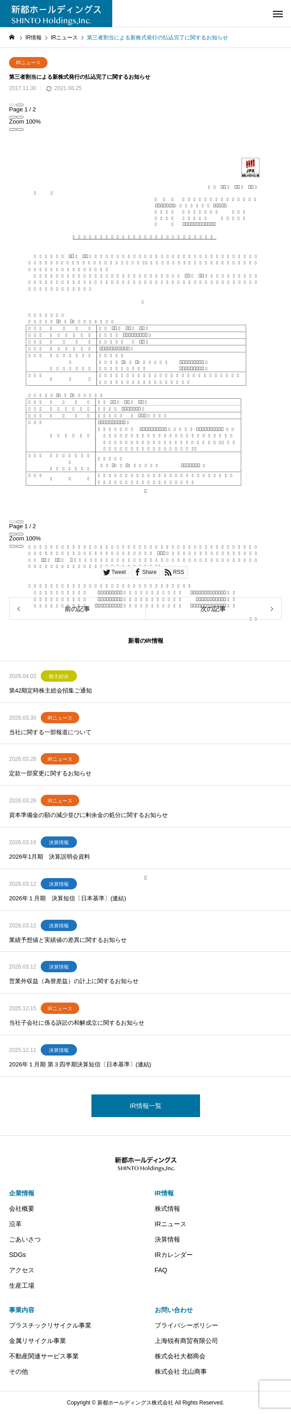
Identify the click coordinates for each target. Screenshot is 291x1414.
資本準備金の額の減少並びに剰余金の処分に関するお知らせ (88, 815)
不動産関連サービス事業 (44, 1356)
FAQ (161, 1270)
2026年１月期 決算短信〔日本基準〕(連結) (67, 898)
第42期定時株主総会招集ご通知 (50, 690)
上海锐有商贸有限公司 (186, 1340)
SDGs (17, 1254)
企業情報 (21, 1193)
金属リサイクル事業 (37, 1340)
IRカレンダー (174, 1254)
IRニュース (28, 62)
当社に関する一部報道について (50, 732)
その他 (18, 1371)
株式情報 (167, 1208)
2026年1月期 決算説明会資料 (49, 856)
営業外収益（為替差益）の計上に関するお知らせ (73, 981)
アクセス (21, 1270)
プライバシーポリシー (186, 1325)
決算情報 (59, 842)
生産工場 (21, 1285)
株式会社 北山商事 (181, 1371)
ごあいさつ (25, 1239)
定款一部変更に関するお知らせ (50, 773)
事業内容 (21, 1310)
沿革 (15, 1224)
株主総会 (59, 676)
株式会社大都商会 (180, 1356)
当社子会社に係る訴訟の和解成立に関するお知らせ (76, 1022)
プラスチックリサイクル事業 (50, 1325)
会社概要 (21, 1208)
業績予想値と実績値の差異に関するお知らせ (68, 939)
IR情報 (164, 1193)
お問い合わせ (174, 1310)
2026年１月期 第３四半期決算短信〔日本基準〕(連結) (80, 1064)
